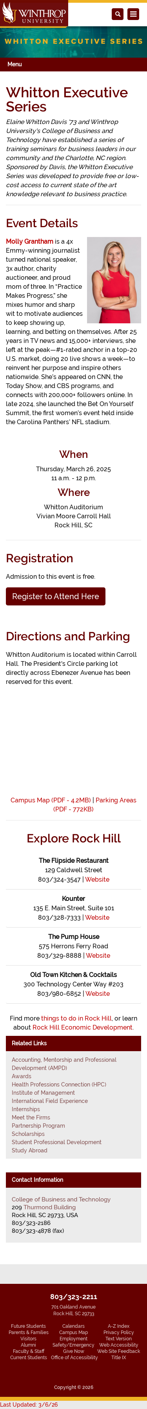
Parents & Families (29, 1332)
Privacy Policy (118, 1332)
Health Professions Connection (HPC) (59, 1084)
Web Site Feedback (118, 1351)
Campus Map (73, 1332)
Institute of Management (43, 1093)
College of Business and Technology (61, 1199)
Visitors (28, 1339)
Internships (26, 1109)
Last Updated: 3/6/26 (29, 1405)
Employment (73, 1339)
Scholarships (28, 1134)
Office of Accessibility (74, 1357)
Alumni (28, 1345)
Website (97, 879)
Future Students (28, 1326)
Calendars (73, 1326)
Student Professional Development (57, 1142)
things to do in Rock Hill (76, 1018)
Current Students (28, 1357)
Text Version (118, 1339)
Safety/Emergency (73, 1345)
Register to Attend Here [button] (55, 596)
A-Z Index (118, 1326)
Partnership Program (38, 1126)
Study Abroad (29, 1150)
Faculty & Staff (28, 1351)
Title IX (118, 1357)
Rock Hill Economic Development (82, 1027)
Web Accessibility (118, 1345)
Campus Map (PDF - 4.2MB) (51, 800)
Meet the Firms (31, 1117)
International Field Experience (50, 1101)
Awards (21, 1076)
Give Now (73, 1351)
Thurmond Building (50, 1207)
